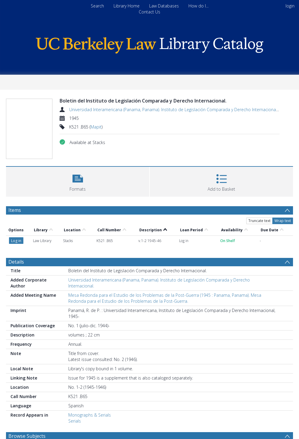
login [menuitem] (290, 6)
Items (14, 210)
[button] (77, 181)
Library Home (127, 6)
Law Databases (164, 6)
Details (16, 261)
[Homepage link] (149, 44)
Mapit (96, 127)
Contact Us (149, 12)
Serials (74, 421)
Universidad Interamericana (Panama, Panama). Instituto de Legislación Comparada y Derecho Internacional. (173, 109)
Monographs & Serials (89, 415)
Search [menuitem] (97, 6)
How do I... (198, 6)
